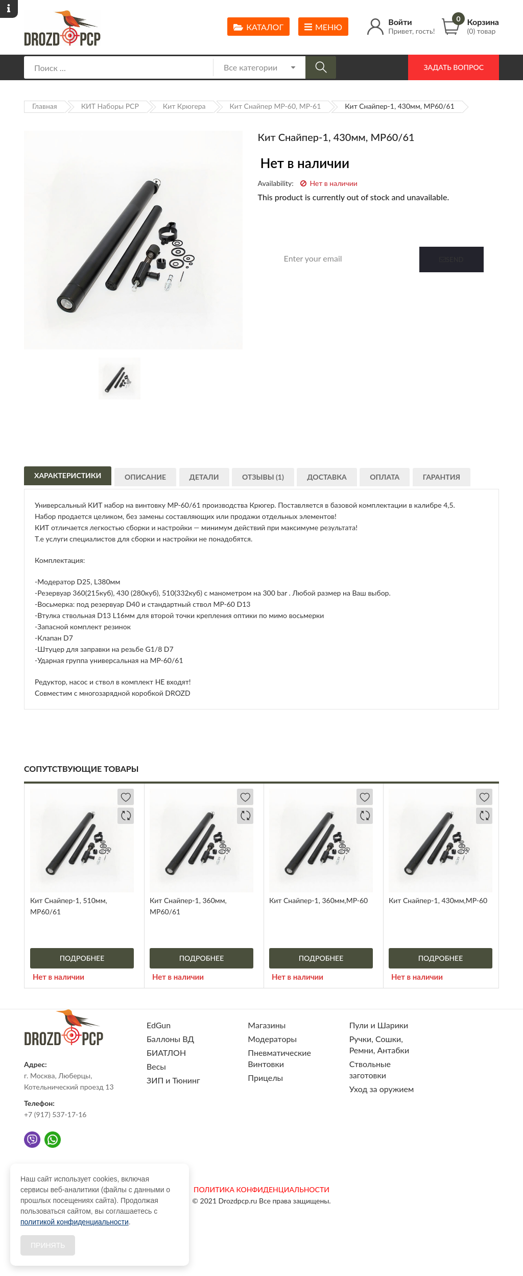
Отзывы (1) (270, 480)
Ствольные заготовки (370, 1069)
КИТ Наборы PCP (110, 106)
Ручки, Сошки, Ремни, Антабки (379, 1044)
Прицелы (265, 1077)
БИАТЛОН (166, 1052)
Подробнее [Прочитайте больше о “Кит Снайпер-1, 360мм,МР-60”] (321, 958)
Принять (48, 1245)
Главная (44, 106)
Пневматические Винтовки (279, 1058)
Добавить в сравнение (125, 816)
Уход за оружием (381, 1089)
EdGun (159, 1025)
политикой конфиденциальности (74, 1222)
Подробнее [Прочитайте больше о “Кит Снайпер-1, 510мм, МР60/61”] (82, 958)
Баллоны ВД (170, 1039)
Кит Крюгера (184, 106)
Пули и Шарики (379, 1025)
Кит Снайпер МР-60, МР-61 (275, 106)
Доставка (335, 480)
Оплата (396, 480)
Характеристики (67, 478)
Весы (156, 1066)
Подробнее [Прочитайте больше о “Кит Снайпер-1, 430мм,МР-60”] (440, 958)
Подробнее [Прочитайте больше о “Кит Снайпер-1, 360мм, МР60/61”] (201, 958)
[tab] (67, 476)
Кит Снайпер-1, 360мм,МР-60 (318, 900)
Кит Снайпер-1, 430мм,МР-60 (438, 900)
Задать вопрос (453, 67)
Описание (147, 480)
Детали (208, 480)
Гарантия (454, 480)
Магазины (267, 1025)
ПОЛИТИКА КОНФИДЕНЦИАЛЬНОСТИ (261, 1189)
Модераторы (272, 1039)
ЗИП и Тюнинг (173, 1080)
